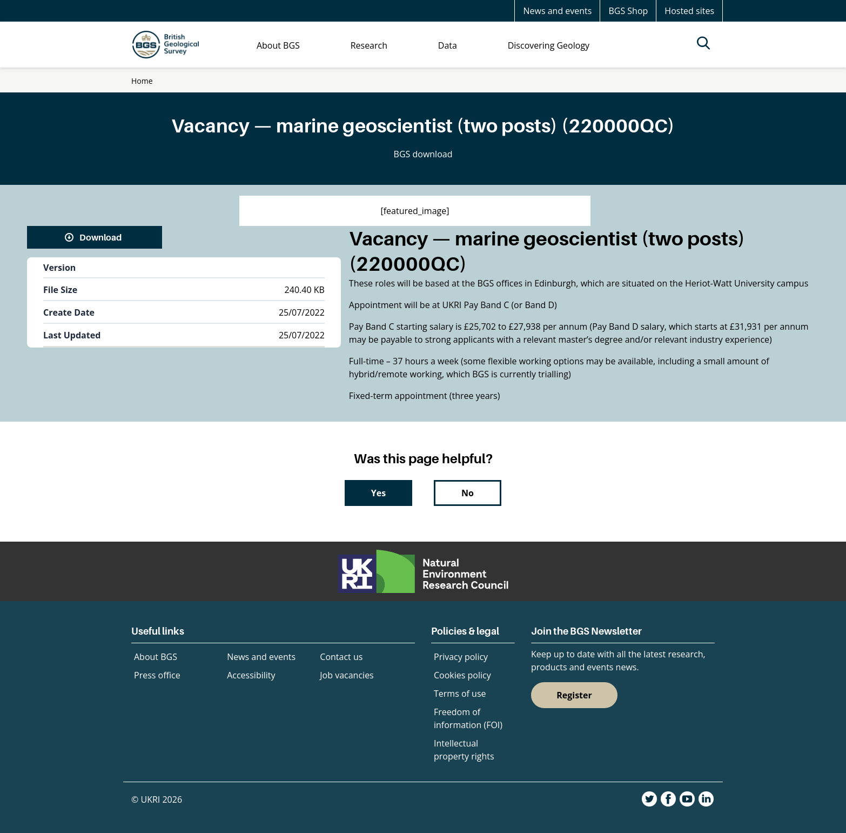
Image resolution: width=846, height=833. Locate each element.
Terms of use (460, 693)
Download (100, 237)
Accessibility (251, 675)
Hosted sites (689, 11)
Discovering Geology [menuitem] (548, 45)
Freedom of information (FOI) (468, 718)
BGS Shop (628, 11)
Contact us (341, 657)
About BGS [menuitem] (278, 45)
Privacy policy (461, 657)
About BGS (155, 657)
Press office (157, 675)
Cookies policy (462, 675)
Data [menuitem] (447, 45)
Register (574, 695)
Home (142, 81)
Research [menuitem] (369, 45)
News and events (557, 11)
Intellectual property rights (464, 749)
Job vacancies (346, 675)
